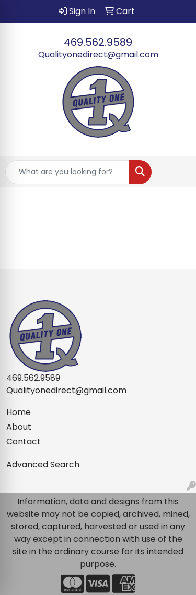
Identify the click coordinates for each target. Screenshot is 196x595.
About (18, 427)
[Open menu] (175, 172)
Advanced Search (42, 464)
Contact (23, 441)
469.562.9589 (98, 42)
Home (18, 412)
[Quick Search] (67, 172)
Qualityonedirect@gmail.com (98, 54)
